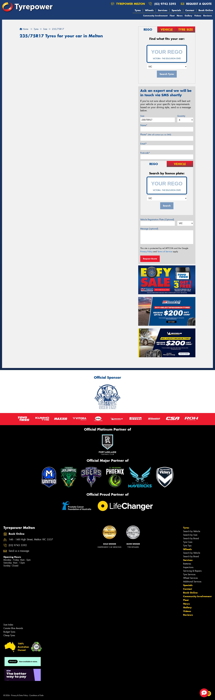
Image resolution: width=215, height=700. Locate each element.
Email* (143, 143)
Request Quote (150, 258)
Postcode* (145, 152)
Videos (197, 15)
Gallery (188, 15)
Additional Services (192, 581)
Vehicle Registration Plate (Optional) (157, 219)
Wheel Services (190, 578)
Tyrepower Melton (128, 3)
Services (162, 10)
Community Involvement (155, 15)
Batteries (187, 563)
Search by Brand (191, 538)
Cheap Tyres (9, 635)
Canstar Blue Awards (13, 628)
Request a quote (196, 3)
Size (142, 116)
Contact (189, 10)
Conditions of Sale (36, 695)
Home (24, 29)
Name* (143, 125)
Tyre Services (189, 574)
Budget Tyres (9, 631)
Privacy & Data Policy (19, 695)
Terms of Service (164, 251)
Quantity (181, 116)
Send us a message (19, 551)
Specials (176, 10)
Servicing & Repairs (192, 570)
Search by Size (190, 534)
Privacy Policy (146, 251)
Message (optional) (149, 228)
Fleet (172, 15)
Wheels (149, 10)
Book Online (206, 10)
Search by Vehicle (191, 531)
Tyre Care (187, 542)
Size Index (8, 624)
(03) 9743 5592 (165, 3)
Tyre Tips (187, 545)
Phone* (155, 134)
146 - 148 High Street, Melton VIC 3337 (31, 539)
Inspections (188, 567)
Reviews (207, 15)
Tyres (138, 10)
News (180, 15)
